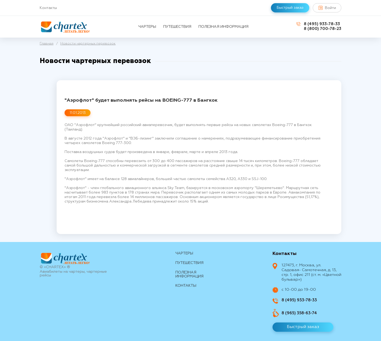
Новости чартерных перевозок (88, 43)
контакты (185, 286)
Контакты (48, 8)
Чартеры (147, 27)
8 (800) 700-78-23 (322, 29)
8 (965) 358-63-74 (299, 313)
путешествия (177, 27)
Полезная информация (223, 27)
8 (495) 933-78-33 (322, 24)
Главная (46, 43)
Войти (327, 8)
